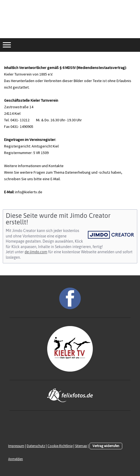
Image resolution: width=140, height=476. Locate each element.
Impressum (16, 446)
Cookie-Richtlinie (60, 446)
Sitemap (81, 446)
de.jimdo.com (36, 252)
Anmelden (15, 459)
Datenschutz (36, 446)
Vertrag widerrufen (106, 446)
